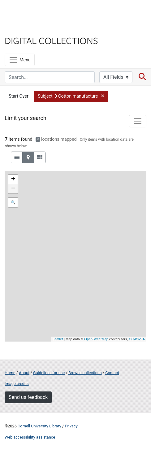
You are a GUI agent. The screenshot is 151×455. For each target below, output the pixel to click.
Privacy (71, 426)
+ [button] (13, 179)
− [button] (13, 188)
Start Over (18, 96)
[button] (71, 96)
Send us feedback (28, 397)
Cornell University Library (39, 426)
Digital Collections (51, 40)
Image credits (17, 383)
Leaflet (58, 339)
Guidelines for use (49, 372)
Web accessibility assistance (30, 437)
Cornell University (36, 12)
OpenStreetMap (96, 339)
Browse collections (85, 372)
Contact (112, 372)
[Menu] (20, 60)
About (24, 372)
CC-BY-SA (137, 339)
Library (23, 28)
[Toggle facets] (137, 121)
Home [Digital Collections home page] (10, 372)
